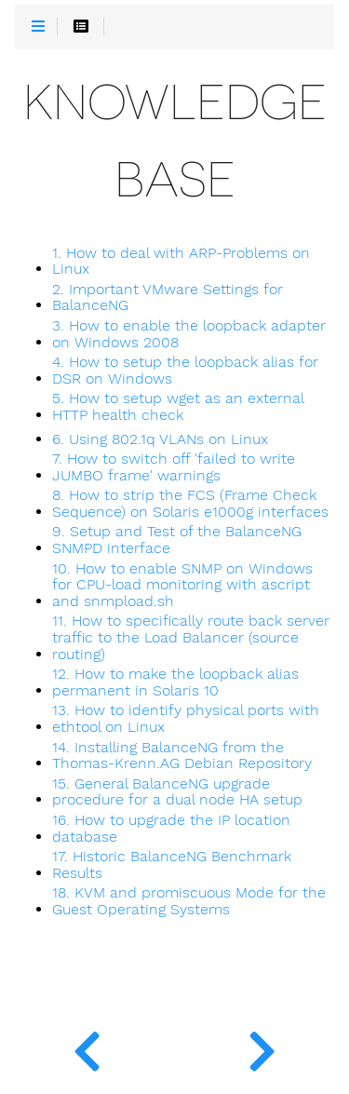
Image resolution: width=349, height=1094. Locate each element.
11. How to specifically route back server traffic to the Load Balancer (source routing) (190, 637)
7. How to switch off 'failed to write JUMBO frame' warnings (173, 467)
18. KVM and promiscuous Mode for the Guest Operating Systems (189, 901)
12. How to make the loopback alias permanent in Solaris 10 (175, 682)
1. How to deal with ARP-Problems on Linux (181, 261)
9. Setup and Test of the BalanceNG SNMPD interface (177, 540)
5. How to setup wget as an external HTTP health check (177, 407)
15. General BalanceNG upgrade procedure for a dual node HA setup (177, 792)
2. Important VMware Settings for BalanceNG (167, 298)
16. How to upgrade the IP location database (171, 828)
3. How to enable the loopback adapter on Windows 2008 (189, 334)
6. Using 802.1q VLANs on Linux (160, 439)
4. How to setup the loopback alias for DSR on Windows (185, 370)
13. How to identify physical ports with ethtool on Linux (185, 719)
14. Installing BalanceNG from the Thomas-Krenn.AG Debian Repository (182, 756)
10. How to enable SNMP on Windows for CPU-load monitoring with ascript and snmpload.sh (182, 585)
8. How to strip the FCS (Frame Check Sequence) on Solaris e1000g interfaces (190, 503)
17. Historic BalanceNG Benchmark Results (171, 865)
